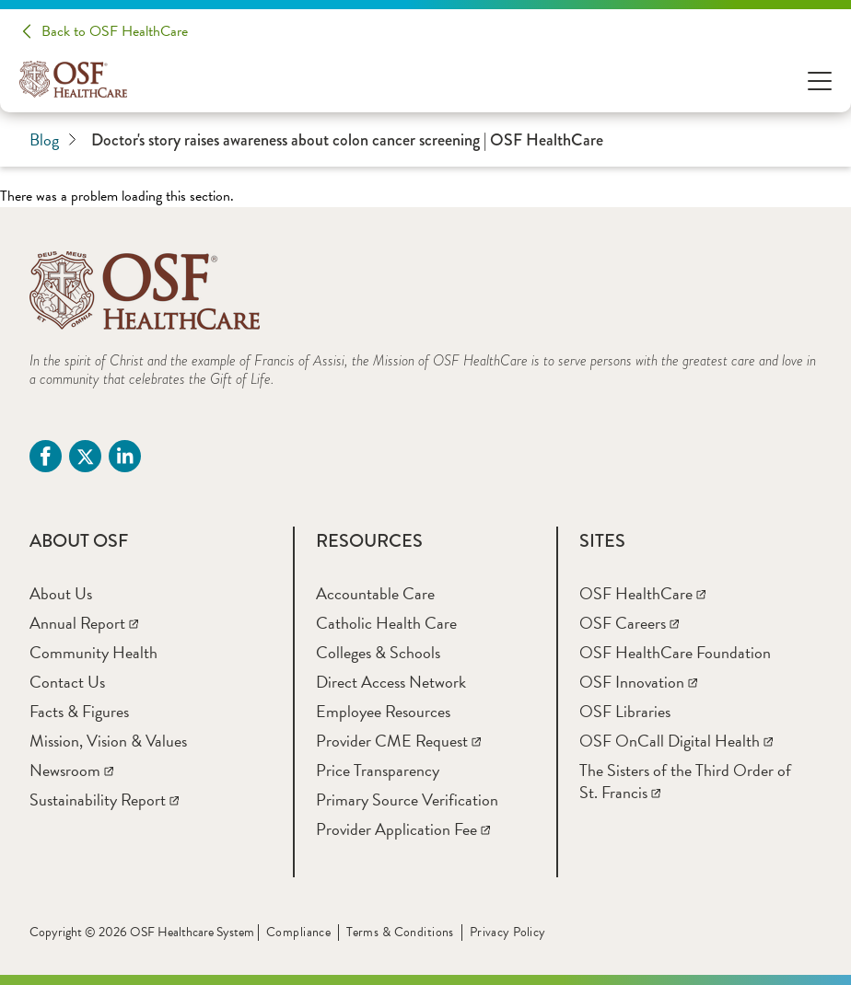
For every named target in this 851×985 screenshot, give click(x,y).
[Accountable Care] (375, 593)
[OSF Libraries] (624, 711)
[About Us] (60, 593)
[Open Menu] (820, 79)
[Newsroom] (71, 770)
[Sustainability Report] (104, 799)
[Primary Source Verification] (407, 799)
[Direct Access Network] (391, 681)
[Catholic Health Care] (386, 622)
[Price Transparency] (377, 770)
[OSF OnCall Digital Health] (676, 740)
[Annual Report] (83, 622)
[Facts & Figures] (79, 711)
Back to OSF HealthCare (114, 31)
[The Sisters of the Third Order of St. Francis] (685, 781)
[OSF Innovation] (638, 681)
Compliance (298, 932)
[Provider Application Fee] (403, 829)
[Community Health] (93, 652)
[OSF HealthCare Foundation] (675, 652)
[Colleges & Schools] (378, 652)
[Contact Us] (67, 681)
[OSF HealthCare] (642, 593)
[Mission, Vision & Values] (108, 740)
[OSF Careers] (629, 622)
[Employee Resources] (383, 711)
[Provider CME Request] (398, 740)
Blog (52, 140)
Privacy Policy (508, 932)
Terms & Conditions (400, 932)
